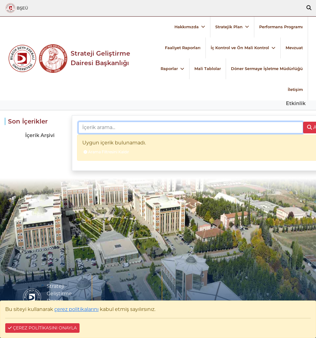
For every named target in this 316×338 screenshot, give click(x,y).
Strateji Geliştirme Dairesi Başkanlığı (100, 58)
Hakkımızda (186, 27)
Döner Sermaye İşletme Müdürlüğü (267, 68)
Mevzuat (294, 47)
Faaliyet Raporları (183, 47)
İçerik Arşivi (40, 135)
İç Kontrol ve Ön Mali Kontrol (240, 47)
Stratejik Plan (229, 27)
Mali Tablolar (207, 68)
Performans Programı (281, 27)
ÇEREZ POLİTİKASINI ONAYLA (42, 328)
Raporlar (169, 68)
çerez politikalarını (76, 309)
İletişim (295, 89)
